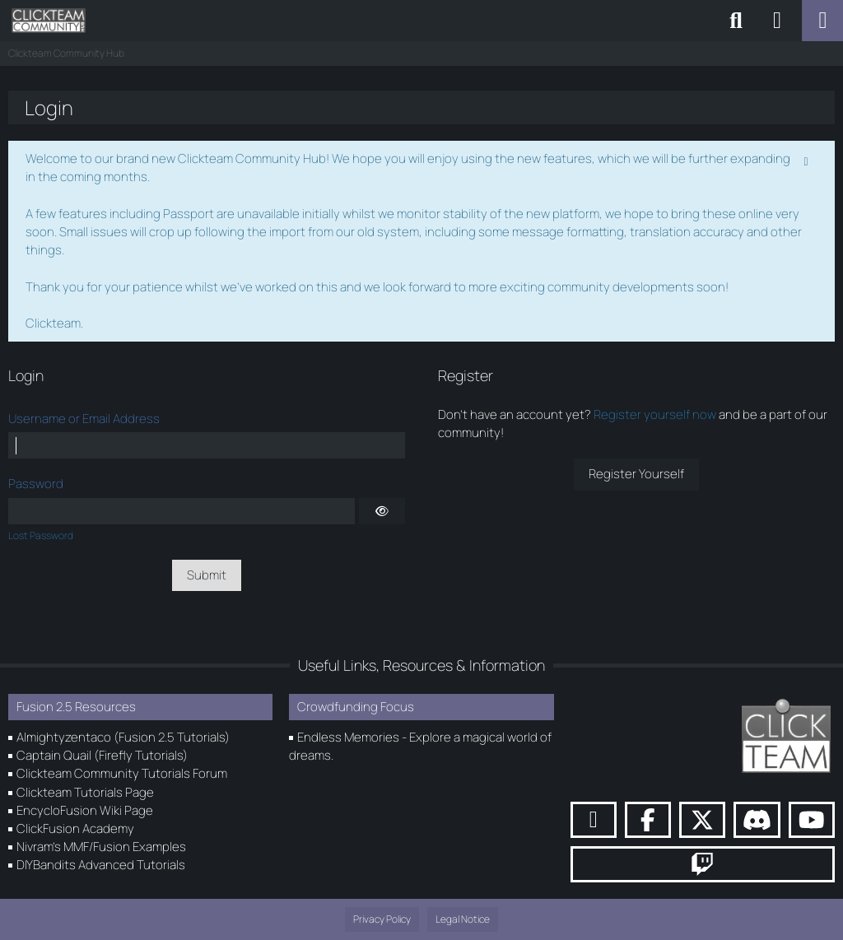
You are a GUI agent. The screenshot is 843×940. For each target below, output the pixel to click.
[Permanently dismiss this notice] (807, 160)
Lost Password (40, 535)
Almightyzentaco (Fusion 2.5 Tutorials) (123, 737)
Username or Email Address (84, 418)
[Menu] (822, 20)
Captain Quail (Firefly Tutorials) (102, 755)
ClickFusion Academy (75, 828)
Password (35, 483)
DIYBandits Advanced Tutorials (100, 864)
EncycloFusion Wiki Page (84, 810)
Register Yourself (636, 473)
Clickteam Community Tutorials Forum (121, 773)
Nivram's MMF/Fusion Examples (101, 846)
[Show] (382, 511)
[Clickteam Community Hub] (48, 20)
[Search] (736, 20)
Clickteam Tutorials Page (85, 792)
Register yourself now (655, 414)
